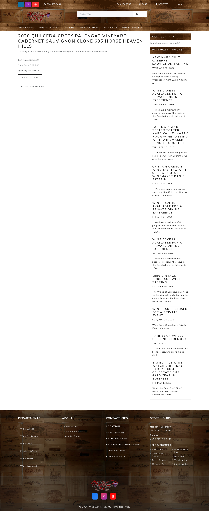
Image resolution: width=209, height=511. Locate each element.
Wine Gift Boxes (29, 436)
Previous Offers (89, 27)
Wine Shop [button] (68, 27)
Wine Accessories (29, 466)
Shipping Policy (72, 436)
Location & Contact (74, 431)
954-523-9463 (52, 4)
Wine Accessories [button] (132, 27)
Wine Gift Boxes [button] (48, 27)
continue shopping (33, 86)
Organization (71, 426)
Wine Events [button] (26, 27)
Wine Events (27, 428)
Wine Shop (26, 443)
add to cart (30, 78)
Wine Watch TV (110, 27)
